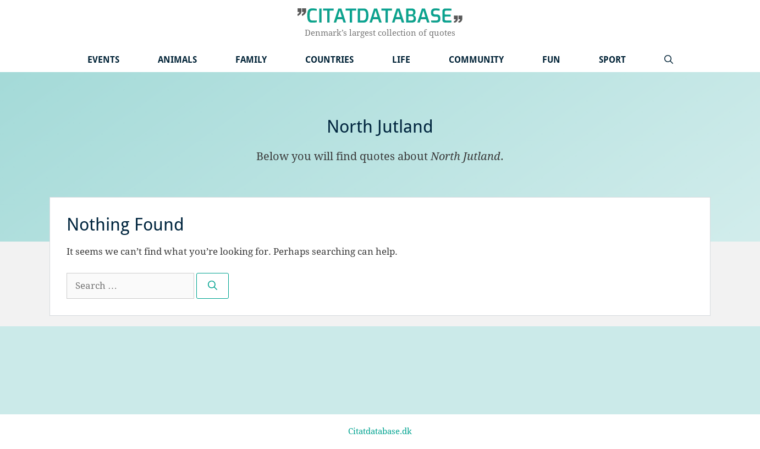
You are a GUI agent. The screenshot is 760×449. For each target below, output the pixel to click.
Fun (551, 59)
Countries (329, 59)
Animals (177, 59)
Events (103, 59)
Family (251, 59)
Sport (612, 59)
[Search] (212, 286)
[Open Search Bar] (668, 59)
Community (476, 59)
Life (401, 59)
